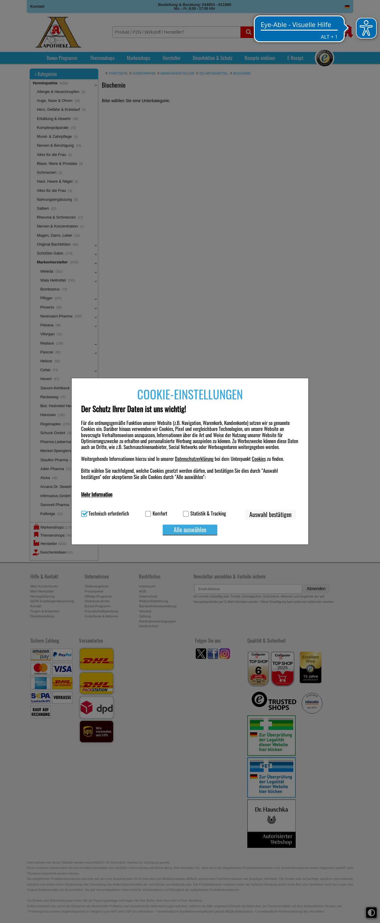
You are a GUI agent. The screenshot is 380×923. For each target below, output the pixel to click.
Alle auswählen (190, 529)
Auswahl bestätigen (270, 514)
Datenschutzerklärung (194, 459)
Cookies (259, 459)
